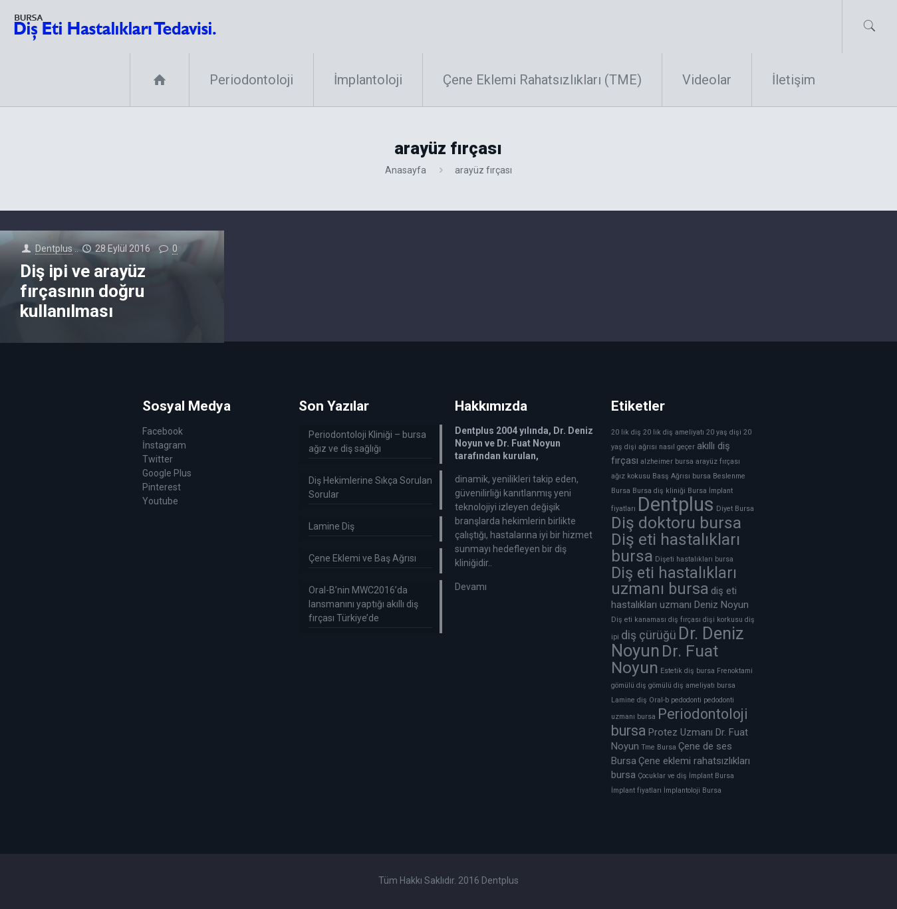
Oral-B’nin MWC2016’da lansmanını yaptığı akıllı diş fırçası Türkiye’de (363, 604)
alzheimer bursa (667, 461)
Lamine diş (629, 700)
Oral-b (659, 700)
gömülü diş (628, 685)
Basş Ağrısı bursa (681, 476)
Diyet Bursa (735, 508)
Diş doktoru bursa (676, 522)
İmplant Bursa (711, 775)
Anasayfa (405, 170)
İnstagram (164, 445)
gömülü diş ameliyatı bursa (691, 685)
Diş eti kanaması (638, 619)
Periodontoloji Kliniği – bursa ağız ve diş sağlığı (367, 441)
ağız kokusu (630, 476)
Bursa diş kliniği (659, 490)
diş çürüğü (648, 635)
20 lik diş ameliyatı (673, 432)
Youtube (160, 501)
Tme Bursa (658, 747)
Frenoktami (735, 670)
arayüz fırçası (718, 461)
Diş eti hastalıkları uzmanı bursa (674, 580)
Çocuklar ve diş (662, 775)
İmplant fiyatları (636, 790)
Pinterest (161, 487)
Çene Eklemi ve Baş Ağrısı (362, 558)
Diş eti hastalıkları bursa (675, 547)
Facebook (162, 431)
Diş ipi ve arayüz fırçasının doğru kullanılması (83, 291)
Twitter (157, 459)
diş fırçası (684, 619)
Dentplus (53, 248)
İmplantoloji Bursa (692, 790)
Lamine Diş (331, 526)
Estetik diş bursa (687, 670)
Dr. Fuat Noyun (664, 659)
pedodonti (686, 700)
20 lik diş (626, 432)
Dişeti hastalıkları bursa (694, 559)
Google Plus (167, 473)
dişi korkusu (723, 619)
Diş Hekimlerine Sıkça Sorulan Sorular (370, 487)
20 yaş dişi (723, 432)
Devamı (471, 586)
